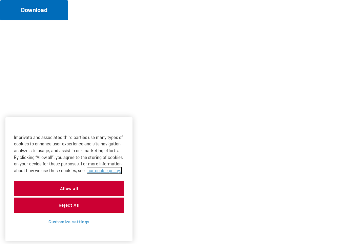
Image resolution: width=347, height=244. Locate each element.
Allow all (69, 188)
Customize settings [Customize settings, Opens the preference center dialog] (68, 221)
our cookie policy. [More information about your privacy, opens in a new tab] (104, 170)
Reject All (69, 205)
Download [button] (34, 10)
